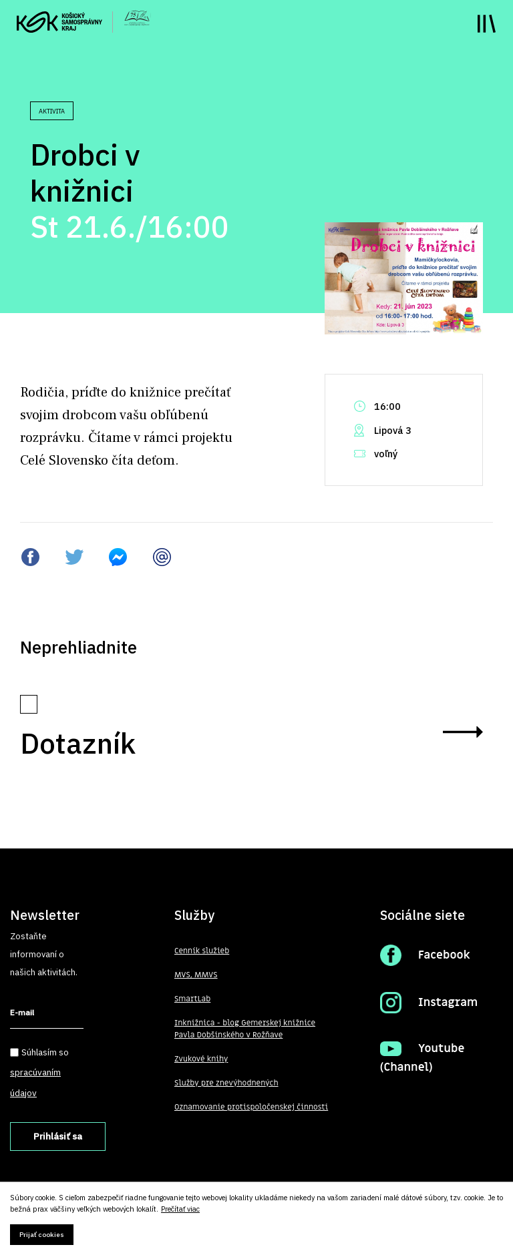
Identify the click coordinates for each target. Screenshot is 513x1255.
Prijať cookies (41, 1234)
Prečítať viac (180, 1209)
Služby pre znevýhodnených (226, 1082)
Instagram (448, 1002)
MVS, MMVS (196, 974)
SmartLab (192, 998)
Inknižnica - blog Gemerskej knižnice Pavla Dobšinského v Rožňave (244, 1028)
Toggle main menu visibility (487, 24)
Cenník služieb (201, 950)
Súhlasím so (39, 1072)
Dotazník (78, 743)
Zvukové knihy (201, 1058)
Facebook (444, 955)
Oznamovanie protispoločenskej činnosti (251, 1106)
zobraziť (463, 732)
